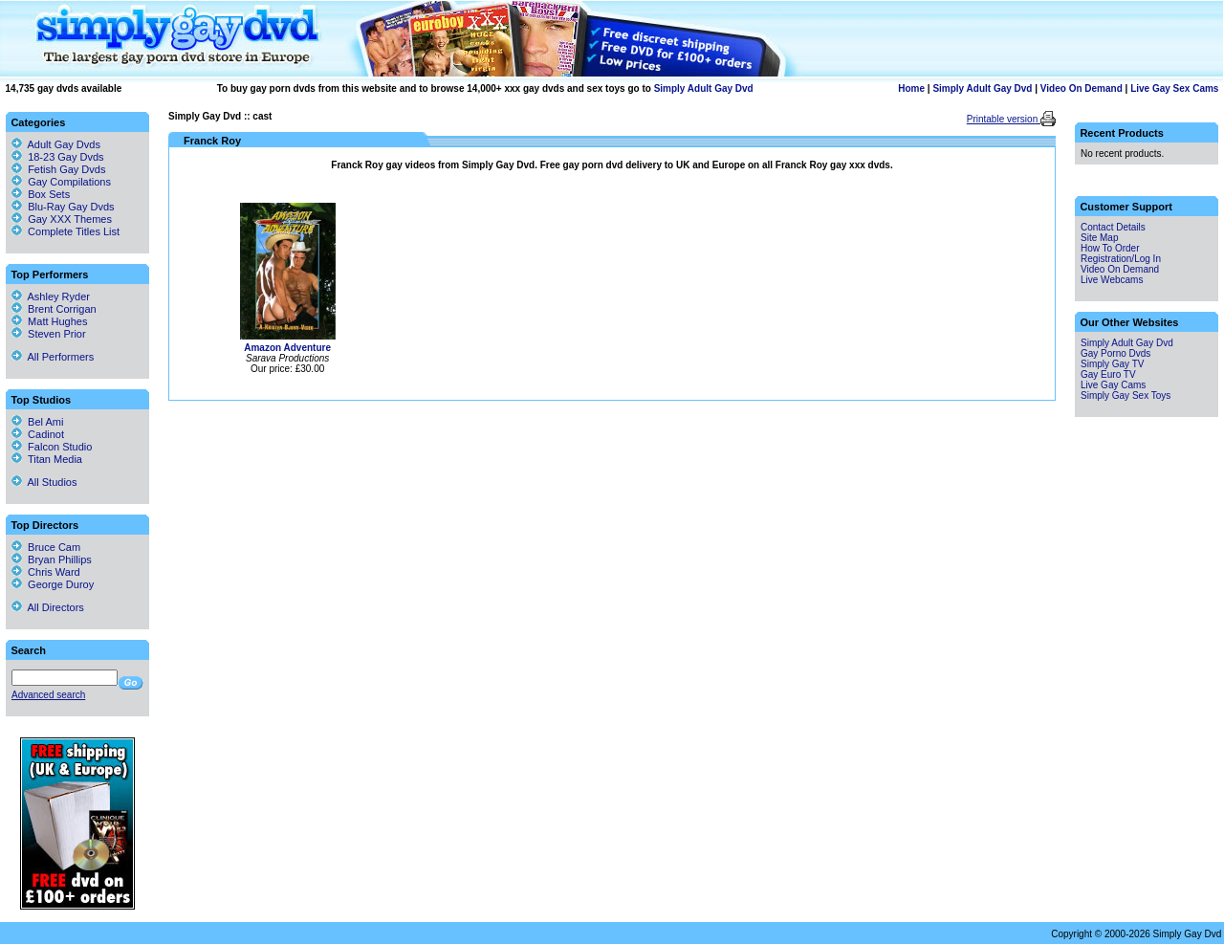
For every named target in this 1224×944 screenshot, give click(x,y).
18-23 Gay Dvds (65, 157)
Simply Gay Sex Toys (1125, 395)
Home (911, 88)
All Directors (47, 607)
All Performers (52, 356)
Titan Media (46, 459)
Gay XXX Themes (70, 219)
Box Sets (49, 194)
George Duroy (52, 584)
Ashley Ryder (50, 296)
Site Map (1099, 237)
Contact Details (1113, 227)
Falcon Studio (51, 446)
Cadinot (37, 434)
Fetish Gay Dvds (66, 169)
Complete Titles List (65, 231)
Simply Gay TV (1113, 364)
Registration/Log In (1121, 258)
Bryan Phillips (51, 559)
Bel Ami (37, 422)
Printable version (1003, 119)
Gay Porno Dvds (1115, 353)
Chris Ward (45, 572)
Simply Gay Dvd (204, 116)
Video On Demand (1081, 88)
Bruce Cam (45, 547)
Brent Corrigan (54, 309)
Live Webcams (1112, 279)
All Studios (43, 482)
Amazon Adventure (287, 347)
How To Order (1110, 248)
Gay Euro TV (1108, 374)
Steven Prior (48, 334)
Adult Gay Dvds (64, 144)
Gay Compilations (69, 181)
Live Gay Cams (1113, 385)
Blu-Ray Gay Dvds (71, 206)
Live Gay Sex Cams (1174, 88)
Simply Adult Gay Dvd (704, 88)
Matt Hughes (49, 321)
